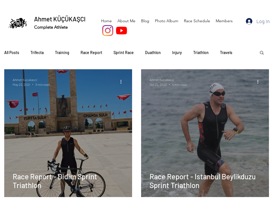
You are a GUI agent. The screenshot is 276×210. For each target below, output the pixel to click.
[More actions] (122, 81)
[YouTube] (121, 30)
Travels (226, 52)
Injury (177, 52)
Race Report (91, 52)
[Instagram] (107, 30)
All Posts (11, 52)
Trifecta (37, 52)
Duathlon (153, 52)
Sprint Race (123, 52)
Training (62, 52)
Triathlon (201, 52)
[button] (261, 53)
